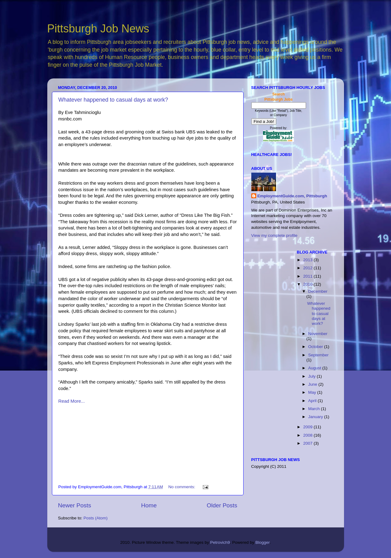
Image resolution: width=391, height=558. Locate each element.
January (316, 416)
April (313, 400)
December (317, 291)
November (317, 333)
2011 (308, 276)
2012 (308, 268)
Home (149, 505)
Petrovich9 (220, 542)
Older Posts (222, 505)
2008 (308, 435)
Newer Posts (74, 505)
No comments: (182, 487)
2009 (308, 427)
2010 (308, 284)
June (313, 384)
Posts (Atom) (95, 518)
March (314, 408)
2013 (308, 260)
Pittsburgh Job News (98, 28)
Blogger (262, 542)
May (312, 392)
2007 (308, 443)
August (315, 368)
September (318, 355)
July (312, 376)
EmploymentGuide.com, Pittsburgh (292, 196)
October (316, 346)
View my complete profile (274, 235)
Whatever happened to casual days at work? (113, 100)
